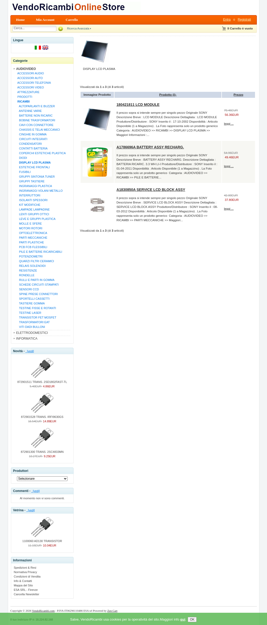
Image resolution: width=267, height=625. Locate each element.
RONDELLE (25, 275)
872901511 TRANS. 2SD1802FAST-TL (42, 380)
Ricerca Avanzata (78, 28)
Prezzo (238, 94)
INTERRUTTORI (28, 195)
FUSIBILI (23, 171)
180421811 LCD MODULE (138, 105)
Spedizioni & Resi (25, 567)
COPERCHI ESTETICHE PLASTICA (41, 153)
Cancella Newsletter (26, 594)
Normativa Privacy (25, 572)
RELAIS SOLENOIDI (31, 265)
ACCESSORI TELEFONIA (33, 82)
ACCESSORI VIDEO (30, 87)
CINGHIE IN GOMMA (31, 134)
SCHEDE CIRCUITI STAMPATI (37, 284)
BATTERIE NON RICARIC (34, 115)
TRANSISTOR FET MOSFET (36, 317)
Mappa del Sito (23, 585)
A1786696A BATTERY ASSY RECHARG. (150, 147)
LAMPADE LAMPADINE (33, 209)
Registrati (244, 19)
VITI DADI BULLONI (30, 326)
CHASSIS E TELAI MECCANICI (38, 129)
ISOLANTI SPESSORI (32, 200)
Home (20, 20)
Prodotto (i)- (168, 94)
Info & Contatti (23, 580)
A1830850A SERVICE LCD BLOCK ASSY (151, 190)
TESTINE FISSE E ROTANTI (36, 308)
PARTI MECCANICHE (31, 237)
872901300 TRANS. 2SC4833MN (42, 450)
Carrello (72, 20)
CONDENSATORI (29, 143)
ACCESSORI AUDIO (30, 73)
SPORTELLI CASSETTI (33, 298)
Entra (227, 19)
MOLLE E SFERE (29, 223)
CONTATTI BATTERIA (32, 148)
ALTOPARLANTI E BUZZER (35, 106)
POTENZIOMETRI (29, 256)
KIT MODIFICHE (28, 204)
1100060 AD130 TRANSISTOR (42, 539)
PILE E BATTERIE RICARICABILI (39, 251)
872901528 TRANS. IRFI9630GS (42, 415)
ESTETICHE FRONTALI (33, 167)
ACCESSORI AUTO (29, 78)
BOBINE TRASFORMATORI (35, 120)
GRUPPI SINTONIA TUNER (35, 176)
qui (182, 623)
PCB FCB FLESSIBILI (31, 247)
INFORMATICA (27, 338)
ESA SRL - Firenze (26, 589)
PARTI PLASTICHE (30, 242)
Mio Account (45, 20)
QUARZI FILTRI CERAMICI (35, 261)
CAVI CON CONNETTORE (34, 125)
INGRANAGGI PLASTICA (34, 186)
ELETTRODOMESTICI (32, 333)
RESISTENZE (26, 270)
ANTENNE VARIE (29, 110)
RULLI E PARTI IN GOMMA (35, 279)
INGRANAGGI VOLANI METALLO (39, 190)
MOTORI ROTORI (29, 228)
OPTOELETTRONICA (31, 233)
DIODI (21, 157)
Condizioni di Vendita (27, 576)
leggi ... (229, 123)
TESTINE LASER (28, 312)
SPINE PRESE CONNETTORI (37, 294)
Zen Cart (112, 610)
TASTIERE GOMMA (30, 303)
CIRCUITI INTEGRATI (31, 139)
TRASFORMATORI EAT (33, 322)
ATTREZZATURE (28, 92)
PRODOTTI (24, 96)
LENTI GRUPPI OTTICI (32, 214)
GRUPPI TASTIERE (30, 181)
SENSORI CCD (27, 289)
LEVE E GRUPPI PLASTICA (36, 218)
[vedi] (30, 351)
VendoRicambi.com (43, 610)
